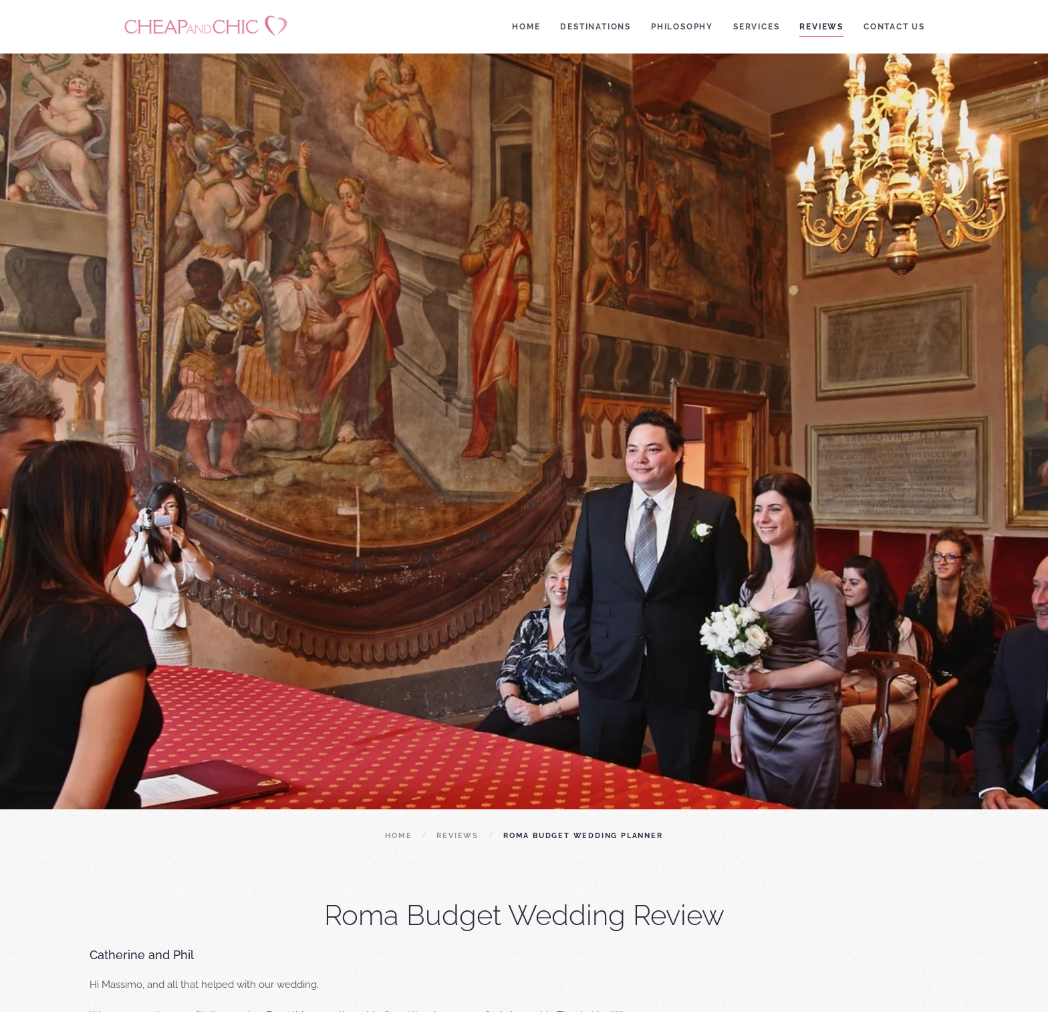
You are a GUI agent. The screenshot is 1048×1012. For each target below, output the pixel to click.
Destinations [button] (595, 26)
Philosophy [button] (682, 26)
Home (526, 26)
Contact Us (894, 26)
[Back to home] (208, 27)
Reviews (821, 26)
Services (756, 26)
